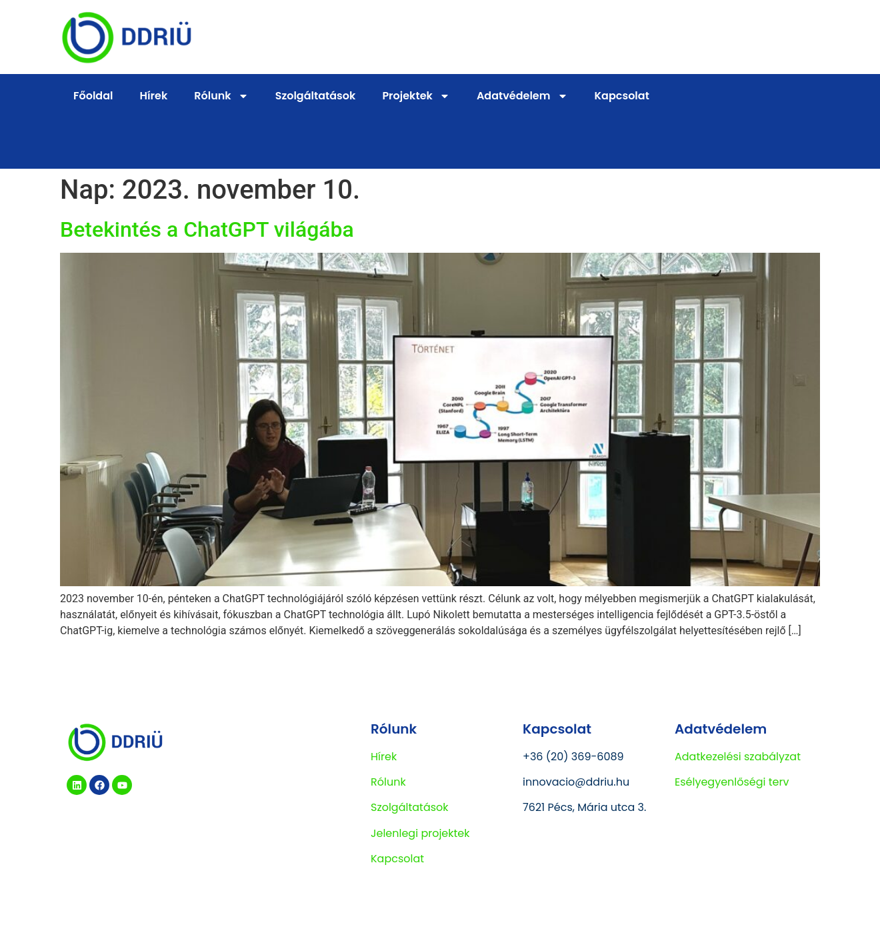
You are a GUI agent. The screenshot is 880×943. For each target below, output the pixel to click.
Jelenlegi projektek (420, 833)
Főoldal (93, 95)
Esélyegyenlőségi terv (732, 782)
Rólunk (221, 96)
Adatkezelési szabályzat (738, 756)
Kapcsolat (622, 95)
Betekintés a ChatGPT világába (207, 229)
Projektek (416, 96)
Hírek (154, 95)
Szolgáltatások (315, 95)
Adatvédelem (522, 96)
